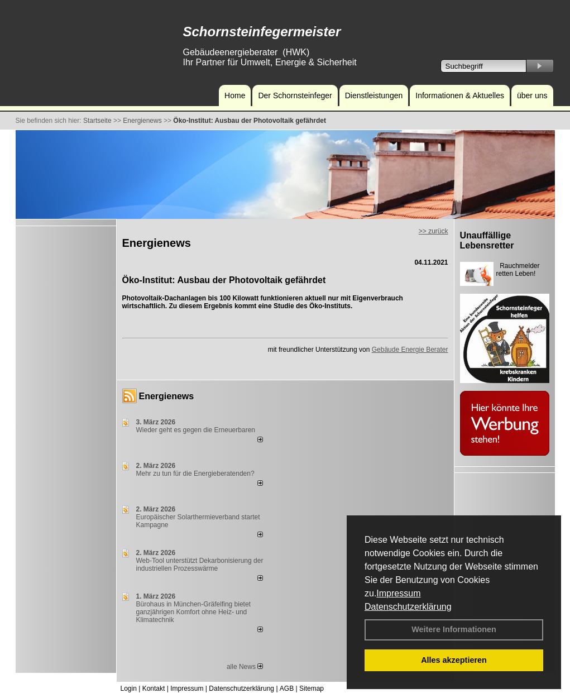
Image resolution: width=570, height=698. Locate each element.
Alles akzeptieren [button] (454, 660)
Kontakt (153, 688)
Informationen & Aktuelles (459, 95)
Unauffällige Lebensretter (487, 240)
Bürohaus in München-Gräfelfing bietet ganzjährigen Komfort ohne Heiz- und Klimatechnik (193, 612)
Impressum (398, 593)
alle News (245, 667)
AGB (287, 688)
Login (129, 688)
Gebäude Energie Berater (410, 349)
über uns (532, 95)
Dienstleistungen (374, 95)
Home (234, 95)
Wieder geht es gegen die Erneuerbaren (195, 430)
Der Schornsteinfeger (295, 95)
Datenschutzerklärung (408, 606)
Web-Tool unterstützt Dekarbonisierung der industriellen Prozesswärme (200, 564)
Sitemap (311, 688)
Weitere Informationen (453, 629)
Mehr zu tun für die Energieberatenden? (195, 473)
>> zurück (433, 231)
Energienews (166, 396)
